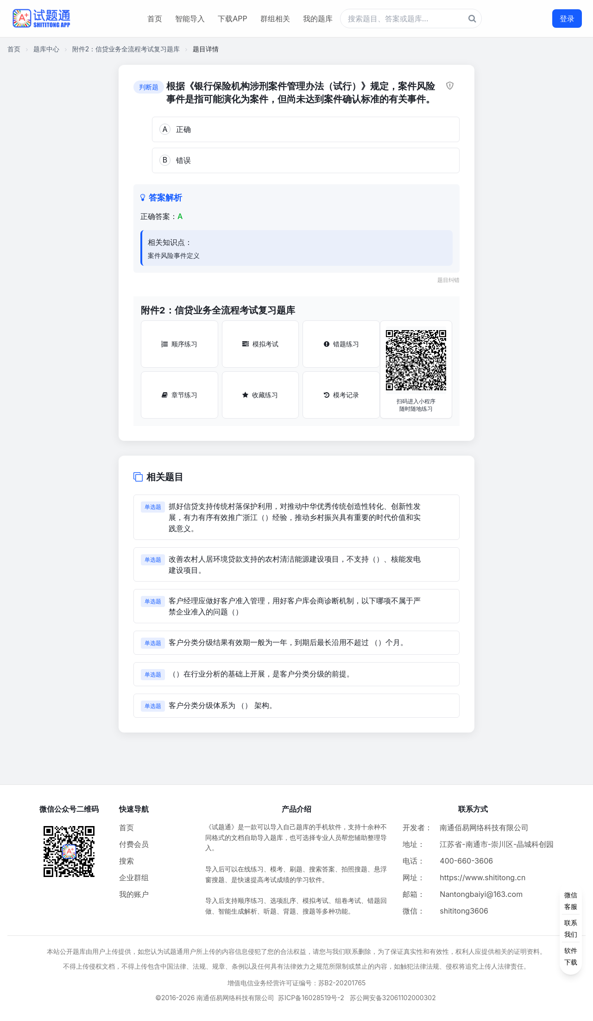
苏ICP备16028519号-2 (311, 998)
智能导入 (190, 18)
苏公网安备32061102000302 (393, 998)
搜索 (126, 860)
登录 (567, 18)
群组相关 (275, 18)
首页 (154, 18)
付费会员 (134, 844)
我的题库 (318, 18)
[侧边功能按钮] (571, 928)
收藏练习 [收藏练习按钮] (260, 395)
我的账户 (134, 894)
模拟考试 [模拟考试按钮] (260, 344)
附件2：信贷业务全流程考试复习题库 (126, 49)
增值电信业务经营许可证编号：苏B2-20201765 (296, 983)
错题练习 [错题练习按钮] (341, 344)
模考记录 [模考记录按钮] (341, 395)
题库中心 (46, 49)
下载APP (232, 18)
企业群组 (134, 877)
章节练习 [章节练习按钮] (179, 395)
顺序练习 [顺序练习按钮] (179, 344)
